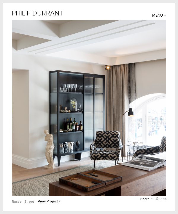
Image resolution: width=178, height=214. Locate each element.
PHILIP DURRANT (37, 14)
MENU (159, 15)
